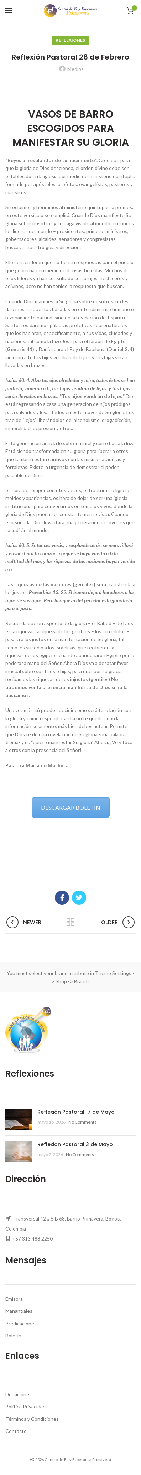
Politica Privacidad (25, 1406)
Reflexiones (70, 40)
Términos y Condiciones (32, 1419)
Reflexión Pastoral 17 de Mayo (76, 1111)
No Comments (82, 1122)
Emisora (14, 1299)
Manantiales (18, 1311)
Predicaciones (21, 1323)
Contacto (16, 1431)
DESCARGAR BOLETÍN (70, 807)
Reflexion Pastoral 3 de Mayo (75, 1144)
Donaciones (18, 1394)
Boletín (13, 1335)
